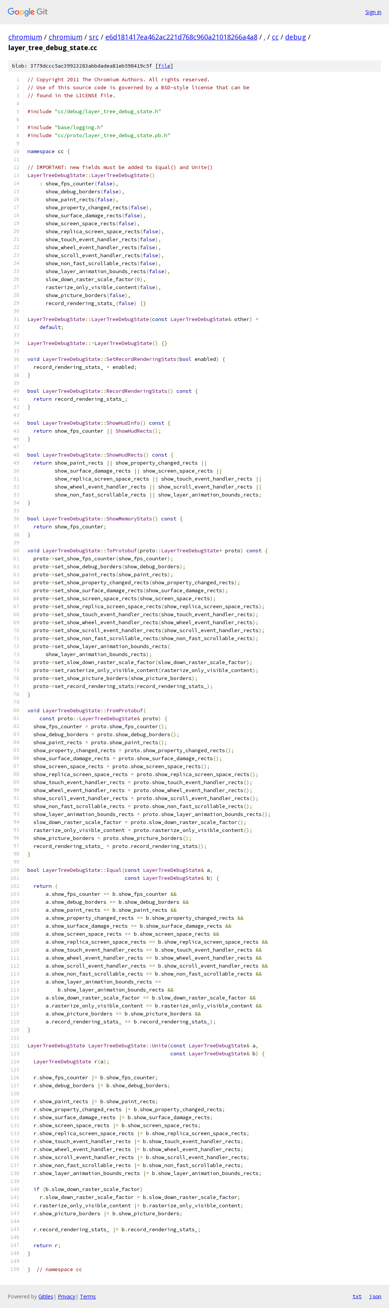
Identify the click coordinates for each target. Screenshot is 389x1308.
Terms (88, 1296)
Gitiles (45, 1296)
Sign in (373, 12)
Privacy (66, 1296)
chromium (25, 36)
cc (275, 36)
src (94, 36)
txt (357, 1296)
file (164, 66)
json (375, 1296)
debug (295, 36)
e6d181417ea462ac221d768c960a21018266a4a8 (181, 36)
